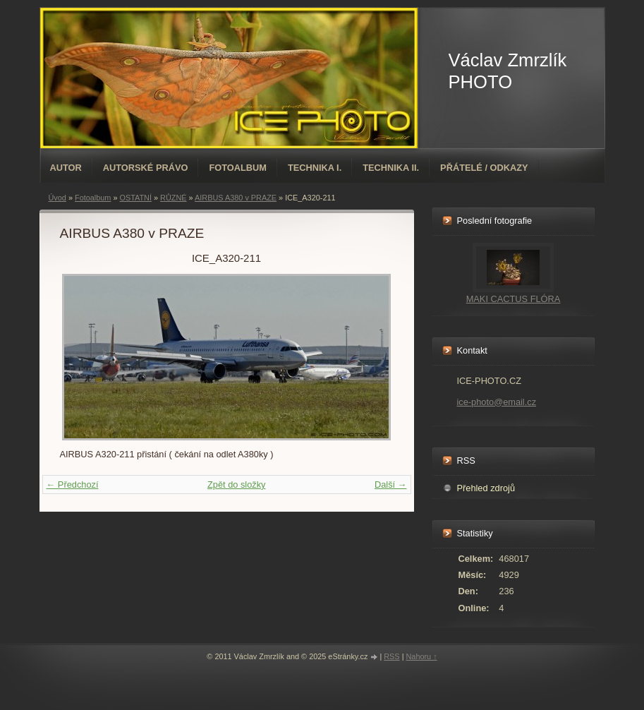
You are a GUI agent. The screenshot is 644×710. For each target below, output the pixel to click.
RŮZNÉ (173, 197)
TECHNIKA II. (391, 167)
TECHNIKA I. (314, 167)
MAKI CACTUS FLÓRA (513, 299)
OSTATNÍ (135, 197)
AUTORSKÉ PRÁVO (145, 167)
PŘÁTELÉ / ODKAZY (484, 167)
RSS (391, 656)
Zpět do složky (236, 484)
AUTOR (66, 167)
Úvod (57, 197)
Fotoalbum (238, 167)
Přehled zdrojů (486, 488)
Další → (391, 484)
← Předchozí (73, 484)
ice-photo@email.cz (497, 402)
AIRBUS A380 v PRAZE (236, 197)
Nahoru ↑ (421, 656)
